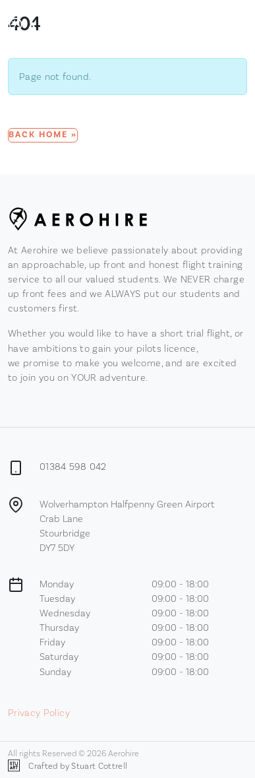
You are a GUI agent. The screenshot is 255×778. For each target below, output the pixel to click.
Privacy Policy (39, 712)
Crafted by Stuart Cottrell (67, 766)
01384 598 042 (73, 466)
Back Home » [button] (43, 134)
